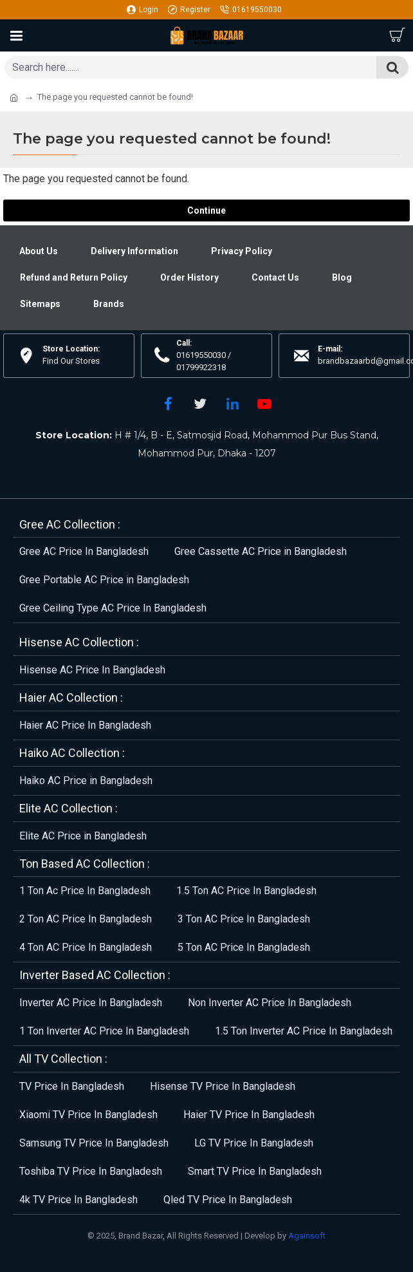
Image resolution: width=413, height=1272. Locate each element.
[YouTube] (264, 403)
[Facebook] (168, 403)
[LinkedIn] (232, 403)
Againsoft (307, 1235)
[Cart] (397, 35)
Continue (206, 210)
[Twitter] (200, 403)
